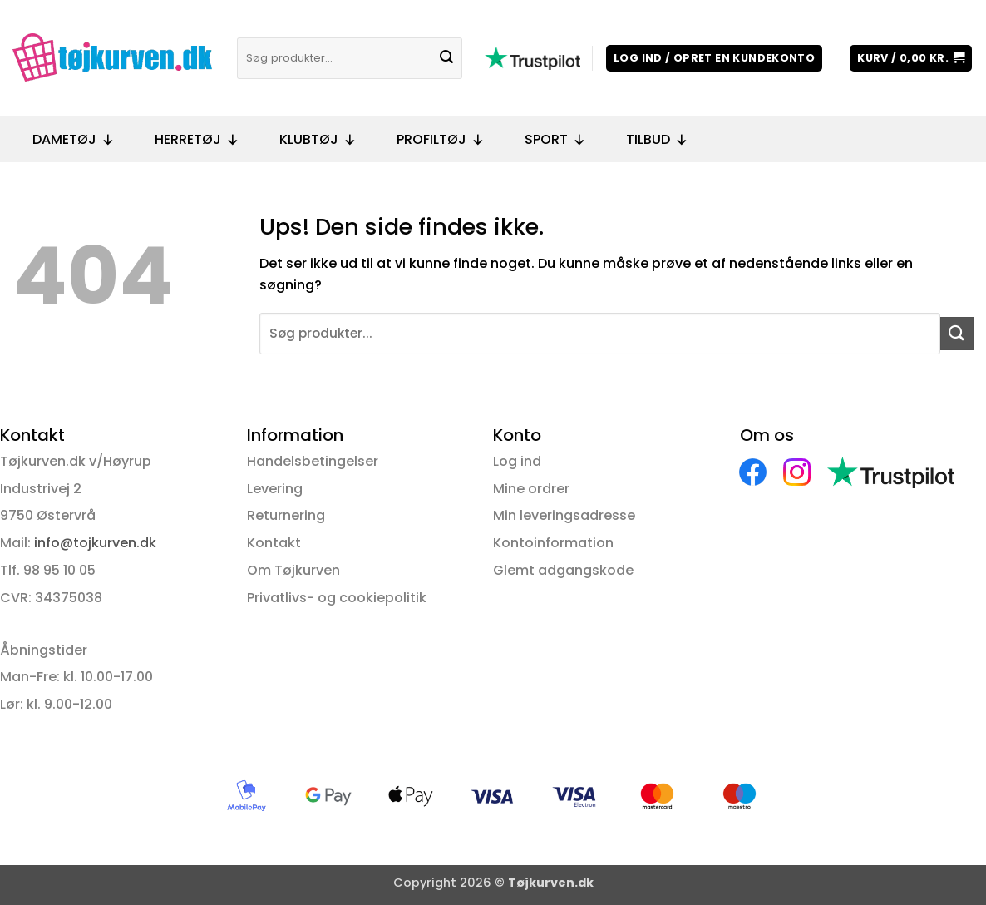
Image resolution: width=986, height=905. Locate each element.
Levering (275, 488)
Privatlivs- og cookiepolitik (336, 597)
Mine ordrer (531, 488)
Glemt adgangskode (563, 570)
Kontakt (274, 542)
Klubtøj (318, 139)
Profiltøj (441, 139)
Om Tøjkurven (293, 570)
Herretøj (197, 139)
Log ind (517, 461)
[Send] (447, 58)
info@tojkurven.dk (95, 542)
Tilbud (657, 139)
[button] (714, 58)
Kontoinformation (553, 542)
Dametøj (73, 139)
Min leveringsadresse (564, 515)
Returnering (286, 515)
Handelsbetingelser (312, 461)
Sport (555, 139)
